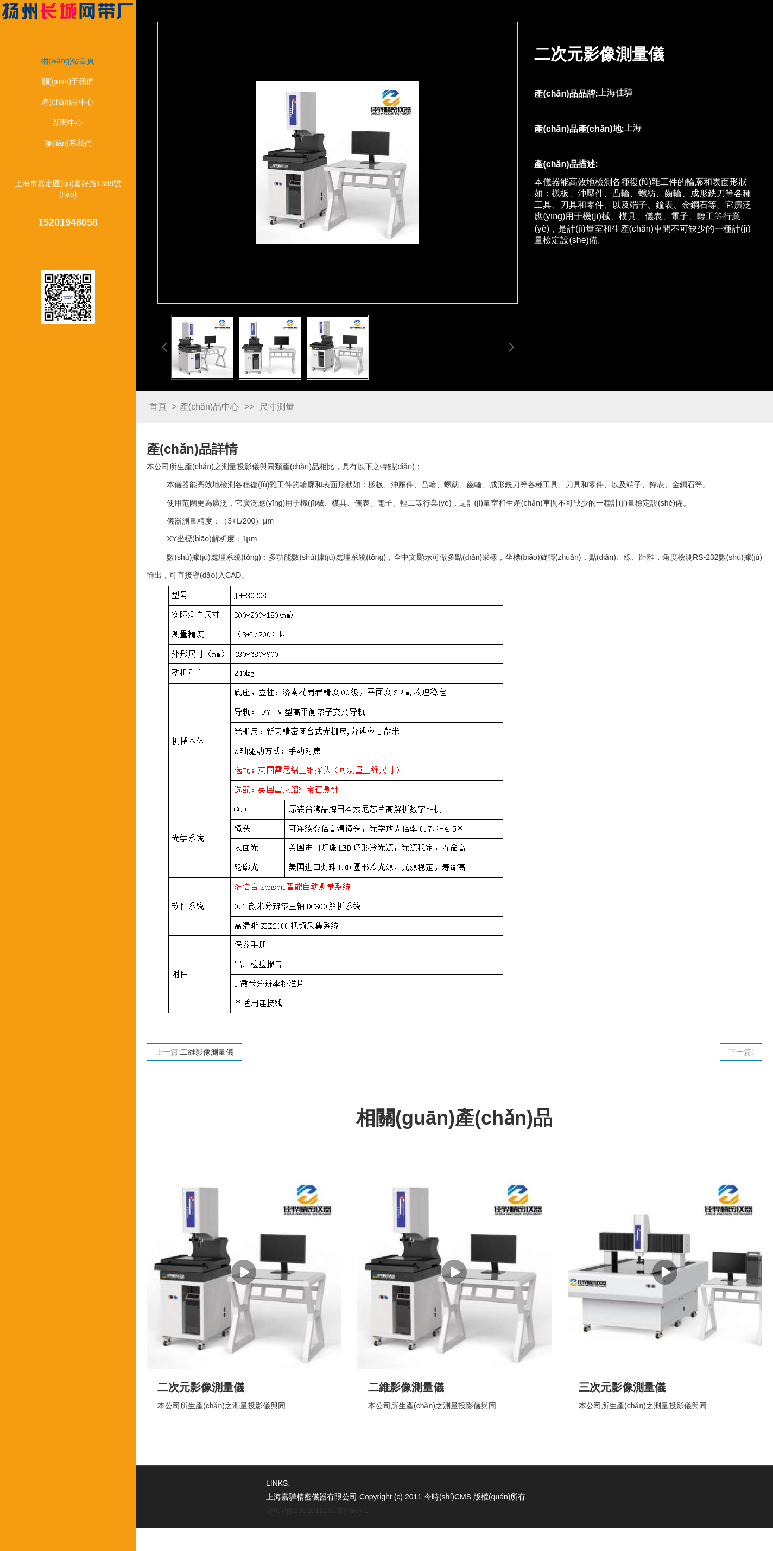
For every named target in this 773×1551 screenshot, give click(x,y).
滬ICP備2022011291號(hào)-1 (317, 1510)
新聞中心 (68, 122)
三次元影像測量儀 (622, 1387)
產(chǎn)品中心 (68, 102)
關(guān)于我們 (68, 81)
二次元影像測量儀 (200, 1387)
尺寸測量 (276, 406)
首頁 (158, 406)
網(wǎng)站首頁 (67, 60)
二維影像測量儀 (206, 1052)
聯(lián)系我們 (67, 143)
